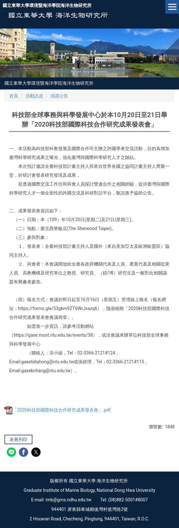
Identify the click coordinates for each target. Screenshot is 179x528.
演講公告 (59, 95)
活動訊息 (34, 95)
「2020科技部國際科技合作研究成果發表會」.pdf (57, 409)
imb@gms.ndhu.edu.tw (68, 499)
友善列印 (18, 439)
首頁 (13, 95)
